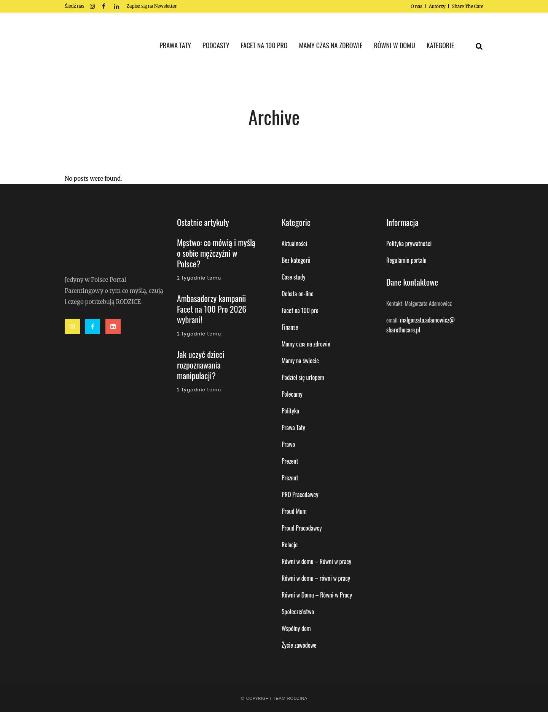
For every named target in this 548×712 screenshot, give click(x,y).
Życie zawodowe (299, 645)
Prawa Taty (293, 427)
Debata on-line (298, 293)
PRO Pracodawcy (300, 494)
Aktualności (294, 243)
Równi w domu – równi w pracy (316, 578)
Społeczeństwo (298, 611)
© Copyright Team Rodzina (274, 698)
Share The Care (467, 6)
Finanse (290, 327)
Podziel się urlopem (303, 377)
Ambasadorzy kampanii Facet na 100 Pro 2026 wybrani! (211, 309)
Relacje (290, 544)
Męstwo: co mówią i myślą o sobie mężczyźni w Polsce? (216, 253)
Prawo (288, 444)
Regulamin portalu (406, 260)
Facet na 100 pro (300, 310)
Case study (293, 276)
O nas (416, 6)
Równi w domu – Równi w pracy (316, 561)
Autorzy (437, 6)
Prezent (290, 461)
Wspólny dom (296, 628)
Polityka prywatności (409, 243)
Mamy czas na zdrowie (306, 343)
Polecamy (292, 394)
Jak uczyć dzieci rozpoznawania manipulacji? (201, 364)
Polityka (290, 410)
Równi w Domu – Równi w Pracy (317, 594)
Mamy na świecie (300, 360)
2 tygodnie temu (199, 278)
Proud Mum (294, 511)
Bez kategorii (296, 260)
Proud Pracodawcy (302, 527)
